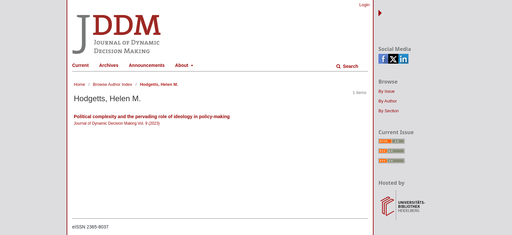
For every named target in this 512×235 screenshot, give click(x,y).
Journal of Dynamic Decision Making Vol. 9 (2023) (117, 123)
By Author (387, 101)
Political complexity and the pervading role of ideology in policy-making (152, 116)
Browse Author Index (112, 84)
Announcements (147, 65)
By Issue (386, 91)
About (182, 65)
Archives (108, 65)
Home (79, 84)
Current (80, 65)
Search (350, 66)
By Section (388, 110)
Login (364, 4)
